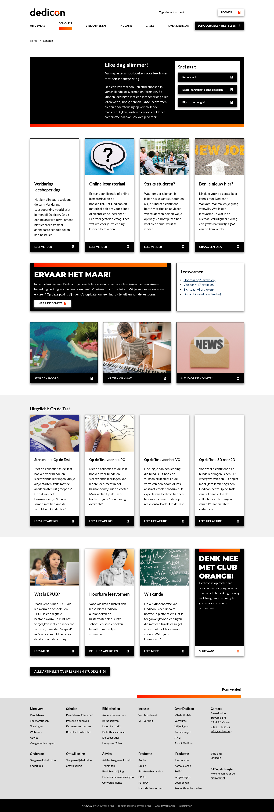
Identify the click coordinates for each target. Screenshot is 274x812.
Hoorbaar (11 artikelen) (200, 280)
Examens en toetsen (78, 726)
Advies (34, 737)
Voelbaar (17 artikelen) (199, 285)
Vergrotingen (182, 777)
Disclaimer (185, 805)
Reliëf (178, 771)
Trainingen (36, 726)
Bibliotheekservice (113, 732)
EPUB (142, 777)
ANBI (178, 737)
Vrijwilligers (182, 726)
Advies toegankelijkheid (116, 760)
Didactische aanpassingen (118, 777)
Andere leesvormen (114, 715)
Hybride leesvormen (150, 788)
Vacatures (181, 720)
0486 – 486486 (220, 726)
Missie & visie (183, 715)
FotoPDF (143, 782)
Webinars (36, 732)
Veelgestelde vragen (42, 743)
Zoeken (231, 12)
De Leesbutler (110, 737)
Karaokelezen (110, 720)
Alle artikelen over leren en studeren (70, 671)
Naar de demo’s (53, 303)
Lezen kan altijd (111, 726)
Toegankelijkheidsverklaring (134, 805)
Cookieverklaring (165, 805)
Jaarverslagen (183, 732)
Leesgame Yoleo (112, 743)
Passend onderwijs (77, 720)
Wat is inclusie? (147, 715)
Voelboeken (182, 782)
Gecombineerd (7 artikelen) (202, 294)
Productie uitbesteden (188, 788)
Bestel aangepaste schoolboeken (209, 90)
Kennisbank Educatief (79, 715)
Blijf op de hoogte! (207, 102)
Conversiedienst (112, 782)
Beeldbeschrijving (113, 771)
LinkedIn (216, 757)
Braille (142, 765)
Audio (142, 760)
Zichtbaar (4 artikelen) (199, 289)
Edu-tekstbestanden (150, 771)
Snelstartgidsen (39, 720)
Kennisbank (207, 77)
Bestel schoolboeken (78, 732)
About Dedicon (184, 743)
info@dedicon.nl (220, 731)
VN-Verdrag (145, 720)
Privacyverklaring (103, 805)
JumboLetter (182, 760)
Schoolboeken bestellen (219, 25)
